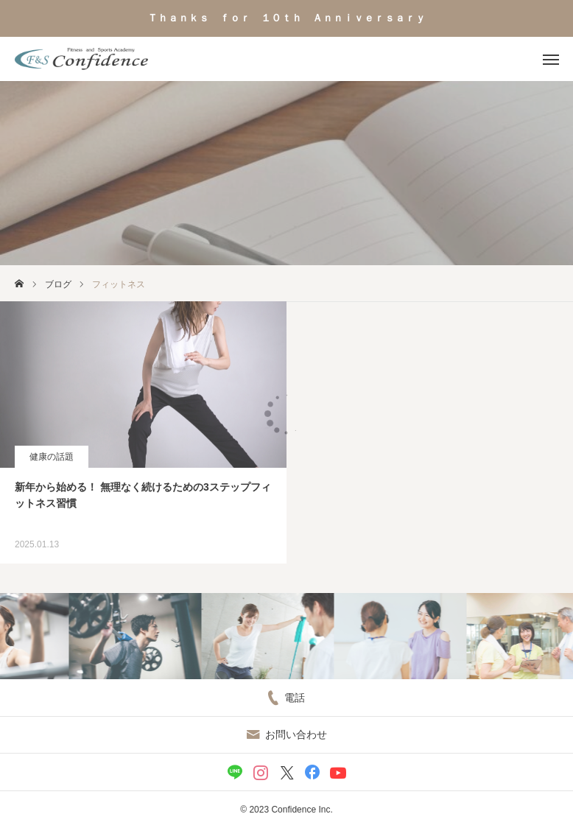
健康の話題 (51, 457)
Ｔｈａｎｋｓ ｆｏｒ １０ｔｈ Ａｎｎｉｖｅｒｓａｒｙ (286, 18)
